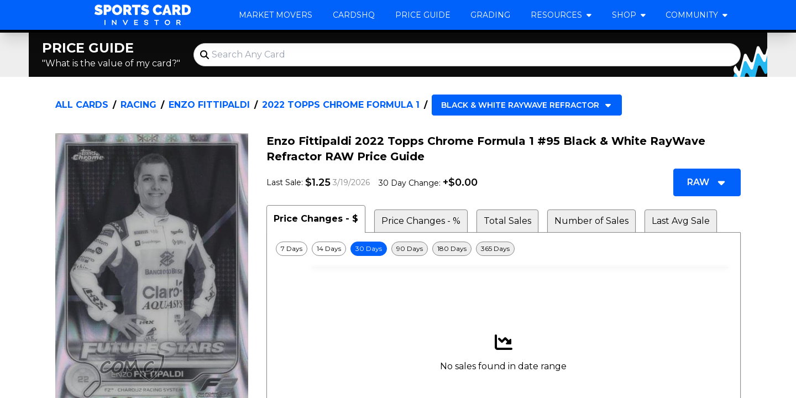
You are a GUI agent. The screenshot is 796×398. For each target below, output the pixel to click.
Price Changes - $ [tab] (316, 218)
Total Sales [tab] (507, 221)
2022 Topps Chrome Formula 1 (341, 105)
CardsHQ (354, 15)
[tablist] (503, 219)
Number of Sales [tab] (591, 221)
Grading (490, 15)
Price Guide (423, 15)
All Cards (81, 105)
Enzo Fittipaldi (209, 105)
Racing (138, 105)
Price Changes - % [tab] (420, 221)
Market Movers (275, 15)
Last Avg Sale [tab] (681, 221)
